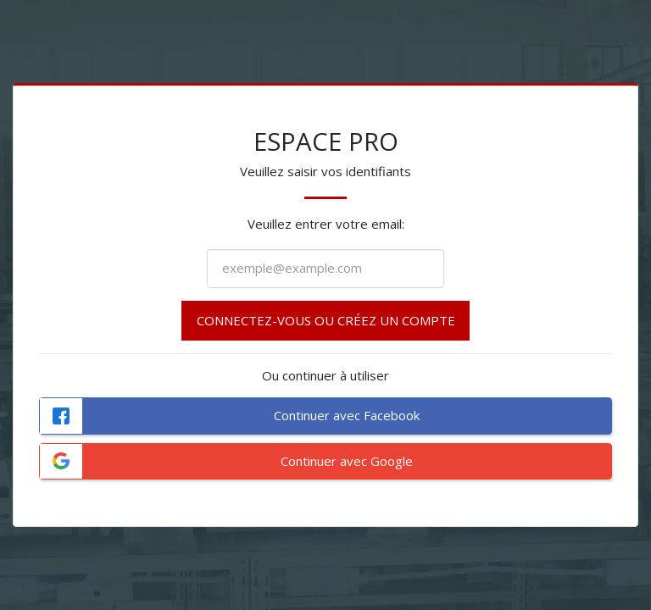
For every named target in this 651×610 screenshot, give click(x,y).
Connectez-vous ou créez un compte (326, 320)
